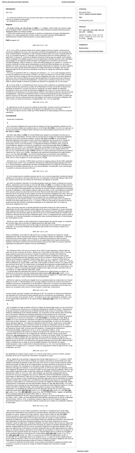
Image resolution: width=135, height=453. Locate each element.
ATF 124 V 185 (14, 435)
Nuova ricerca (83, 48)
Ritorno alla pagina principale (12, 2)
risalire (86, 451)
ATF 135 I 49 (26, 390)
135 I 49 (101, 30)
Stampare (25, 2)
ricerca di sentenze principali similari (91, 51)
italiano (99, 14)
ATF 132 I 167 (48, 390)
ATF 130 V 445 (54, 273)
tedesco (87, 14)
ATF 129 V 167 (51, 433)
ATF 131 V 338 (48, 299)
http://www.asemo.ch (21, 335)
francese (93, 14)
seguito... (90, 32)
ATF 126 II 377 (27, 392)
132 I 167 (82, 32)
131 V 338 (93, 30)
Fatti (80, 17)
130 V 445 (86, 30)
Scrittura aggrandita (68, 2)
